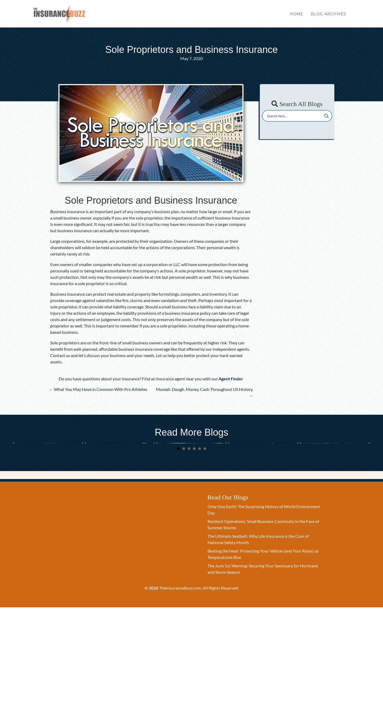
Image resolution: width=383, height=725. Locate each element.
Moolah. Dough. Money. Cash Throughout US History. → (204, 392)
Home (296, 15)
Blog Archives (328, 15)
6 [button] (205, 566)
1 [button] (178, 566)
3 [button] (189, 566)
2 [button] (183, 566)
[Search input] (293, 116)
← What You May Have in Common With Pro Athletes (98, 389)
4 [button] (194, 566)
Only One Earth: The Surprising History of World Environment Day (45, 495)
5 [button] (199, 566)
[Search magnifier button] (326, 116)
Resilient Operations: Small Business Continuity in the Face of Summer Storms (119, 495)
